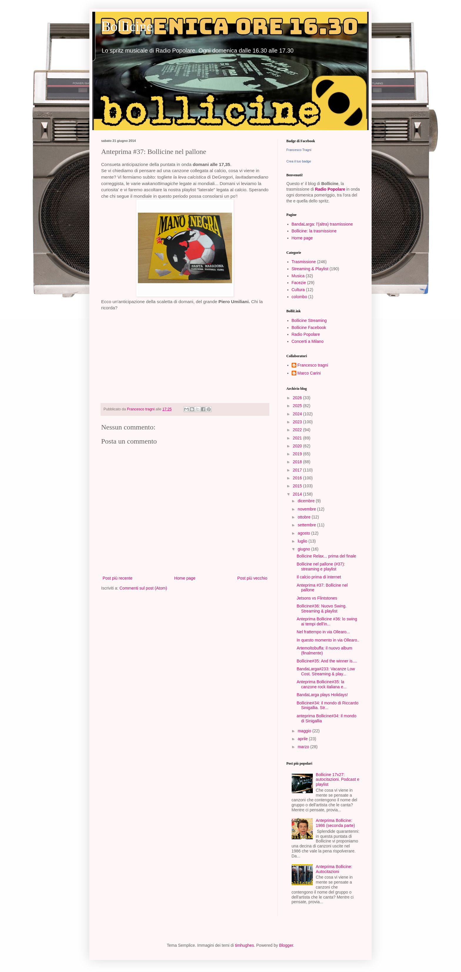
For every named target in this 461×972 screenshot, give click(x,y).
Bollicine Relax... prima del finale (326, 556)
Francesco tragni (313, 365)
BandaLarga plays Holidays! (322, 694)
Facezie (299, 282)
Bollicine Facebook (309, 327)
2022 (298, 429)
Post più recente (117, 578)
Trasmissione (304, 261)
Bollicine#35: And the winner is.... (327, 661)
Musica (298, 275)
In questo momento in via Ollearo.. (328, 640)
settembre (307, 525)
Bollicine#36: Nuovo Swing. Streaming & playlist (322, 608)
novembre (307, 509)
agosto (304, 533)
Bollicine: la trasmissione (314, 231)
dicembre (306, 500)
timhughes (244, 945)
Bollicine (127, 26)
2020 (298, 446)
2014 (298, 494)
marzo (304, 746)
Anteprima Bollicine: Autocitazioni (334, 869)
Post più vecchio (252, 578)
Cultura (298, 289)
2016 (298, 478)
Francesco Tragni (298, 150)
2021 (298, 438)
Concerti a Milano (308, 341)
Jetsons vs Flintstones (317, 598)
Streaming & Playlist (310, 268)
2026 (298, 397)
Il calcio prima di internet (319, 577)
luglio (303, 541)
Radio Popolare (330, 189)
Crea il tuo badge (298, 161)
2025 (298, 405)
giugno (304, 549)
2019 (298, 453)
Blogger (286, 945)
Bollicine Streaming (309, 320)
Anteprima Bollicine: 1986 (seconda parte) (335, 823)
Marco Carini (309, 373)
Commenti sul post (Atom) (143, 588)
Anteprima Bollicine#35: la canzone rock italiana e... (322, 684)
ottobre (304, 517)
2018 (298, 461)
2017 (298, 470)
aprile (303, 738)
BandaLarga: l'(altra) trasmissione (322, 224)
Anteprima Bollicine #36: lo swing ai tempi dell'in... (327, 621)
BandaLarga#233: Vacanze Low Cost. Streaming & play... (326, 671)
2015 (298, 486)
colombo (299, 296)
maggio (305, 730)
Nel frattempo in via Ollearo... (323, 631)
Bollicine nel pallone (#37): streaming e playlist (321, 566)
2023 (298, 421)
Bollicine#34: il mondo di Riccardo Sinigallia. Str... (327, 705)
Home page (184, 578)
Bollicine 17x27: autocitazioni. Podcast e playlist (337, 779)
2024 (298, 414)
